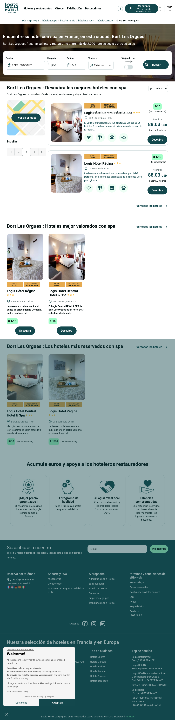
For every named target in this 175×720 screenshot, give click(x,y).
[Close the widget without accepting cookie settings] (20, 649)
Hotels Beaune (97, 671)
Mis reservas (54, 579)
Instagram (94, 624)
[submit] (159, 549)
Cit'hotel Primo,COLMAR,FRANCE (149, 685)
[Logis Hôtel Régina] (66, 173)
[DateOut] (76, 65)
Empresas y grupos (99, 598)
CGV (132, 597)
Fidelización (74, 8)
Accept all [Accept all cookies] (57, 702)
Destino (10, 58)
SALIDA (70, 58)
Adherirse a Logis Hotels (102, 579)
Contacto (94, 593)
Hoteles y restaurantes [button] (38, 8)
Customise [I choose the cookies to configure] (21, 702)
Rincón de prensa (98, 588)
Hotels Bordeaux (99, 681)
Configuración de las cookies (145, 592)
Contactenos (55, 583)
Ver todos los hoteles (152, 206)
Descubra (157, 139)
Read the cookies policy (17, 692)
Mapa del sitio (137, 606)
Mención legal (137, 582)
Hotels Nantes (97, 657)
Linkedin (103, 624)
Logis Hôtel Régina (102, 163)
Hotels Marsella (98, 661)
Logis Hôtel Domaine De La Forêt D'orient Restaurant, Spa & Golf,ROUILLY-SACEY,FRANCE (149, 677)
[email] (117, 549)
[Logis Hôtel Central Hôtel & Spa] (66, 122)
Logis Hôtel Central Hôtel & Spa (112, 113)
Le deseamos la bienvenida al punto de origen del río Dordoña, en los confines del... (24, 309)
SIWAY (130, 716)
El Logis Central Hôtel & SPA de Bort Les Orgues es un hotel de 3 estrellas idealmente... (66, 309)
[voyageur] (101, 65)
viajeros (92, 58)
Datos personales (139, 587)
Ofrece (59, 8)
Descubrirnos (93, 8)
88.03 (157, 124)
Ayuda (133, 601)
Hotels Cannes (97, 676)
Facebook (85, 624)
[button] (7, 714)
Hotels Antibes (97, 666)
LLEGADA (51, 58)
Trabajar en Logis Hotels (102, 603)
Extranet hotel (96, 583)
